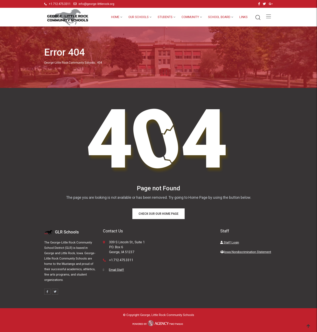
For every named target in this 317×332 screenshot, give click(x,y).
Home (115, 17)
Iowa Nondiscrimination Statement (245, 252)
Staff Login (229, 242)
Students (165, 17)
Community (190, 17)
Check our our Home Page (158, 213)
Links (243, 17)
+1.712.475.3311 (60, 4)
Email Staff (116, 270)
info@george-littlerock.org (96, 4)
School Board (219, 17)
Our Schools (138, 17)
